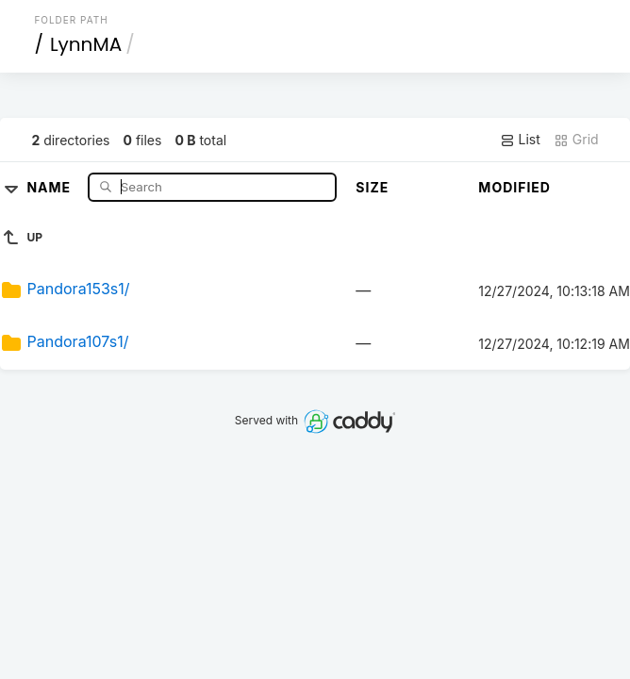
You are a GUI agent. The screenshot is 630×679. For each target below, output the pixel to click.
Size (372, 187)
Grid (576, 139)
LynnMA (86, 44)
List (520, 139)
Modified (514, 187)
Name (50, 186)
